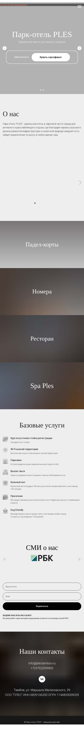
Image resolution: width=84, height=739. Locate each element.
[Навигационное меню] (79, 6)
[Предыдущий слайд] (5, 48)
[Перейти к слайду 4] (42, 203)
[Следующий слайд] (79, 48)
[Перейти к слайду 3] (39, 203)
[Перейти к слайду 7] (49, 203)
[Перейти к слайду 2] (43, 90)
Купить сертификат (51, 57)
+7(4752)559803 (42, 668)
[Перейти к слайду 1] (40, 90)
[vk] (42, 679)
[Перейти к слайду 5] (44, 203)
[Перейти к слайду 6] (46, 203)
